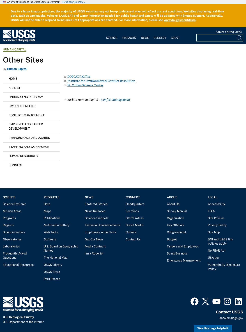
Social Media (134, 225)
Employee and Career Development (26, 126)
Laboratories (11, 246)
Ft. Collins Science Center (85, 85)
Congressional (176, 232)
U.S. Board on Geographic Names (61, 249)
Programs (9, 218)
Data (47, 204)
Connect (160, 37)
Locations (132, 211)
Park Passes (52, 279)
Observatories (12, 239)
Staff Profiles (135, 218)
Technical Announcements (102, 225)
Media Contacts (95, 246)
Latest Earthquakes (229, 32)
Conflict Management (26, 115)
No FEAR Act (216, 250)
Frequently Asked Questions (15, 256)
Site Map (214, 232)
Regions (8, 225)
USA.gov (213, 257)
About (175, 37)
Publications (52, 218)
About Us (173, 204)
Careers (131, 232)
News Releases (95, 211)
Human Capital (14, 49)
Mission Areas (12, 211)
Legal (212, 197)
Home (13, 78)
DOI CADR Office (79, 76)
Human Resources (23, 156)
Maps (47, 211)
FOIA (211, 211)
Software (50, 239)
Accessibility (216, 204)
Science (111, 37)
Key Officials (175, 225)
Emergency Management (184, 260)
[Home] (19, 41)
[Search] (239, 37)
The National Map (56, 257)
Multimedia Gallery (56, 225)
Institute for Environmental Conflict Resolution (101, 81)
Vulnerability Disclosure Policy (224, 267)
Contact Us (133, 239)
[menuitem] (112, 36)
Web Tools (51, 232)
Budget (172, 239)
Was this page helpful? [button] (212, 328)
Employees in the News (100, 232)
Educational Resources (18, 265)
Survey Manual (177, 211)
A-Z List (14, 88)
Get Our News (94, 239)
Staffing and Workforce (29, 147)
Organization (175, 218)
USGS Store (52, 272)
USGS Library (53, 265)
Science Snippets (96, 218)
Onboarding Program (26, 97)
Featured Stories (96, 204)
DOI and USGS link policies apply (220, 241)
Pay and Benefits (22, 106)
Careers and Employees (183, 246)
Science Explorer (14, 204)
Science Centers (14, 232)
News (145, 37)
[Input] (219, 37)
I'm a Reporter (94, 253)
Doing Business (177, 253)
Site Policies (216, 218)
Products (129, 37)
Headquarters (135, 204)
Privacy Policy (217, 225)
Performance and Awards (29, 138)
